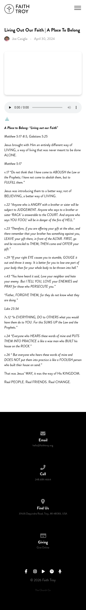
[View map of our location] (43, 501)
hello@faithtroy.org (43, 445)
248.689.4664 (43, 479)
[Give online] (43, 535)
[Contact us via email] (43, 433)
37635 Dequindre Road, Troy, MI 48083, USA (43, 514)
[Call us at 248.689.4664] (43, 466)
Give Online (43, 547)
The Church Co (43, 590)
